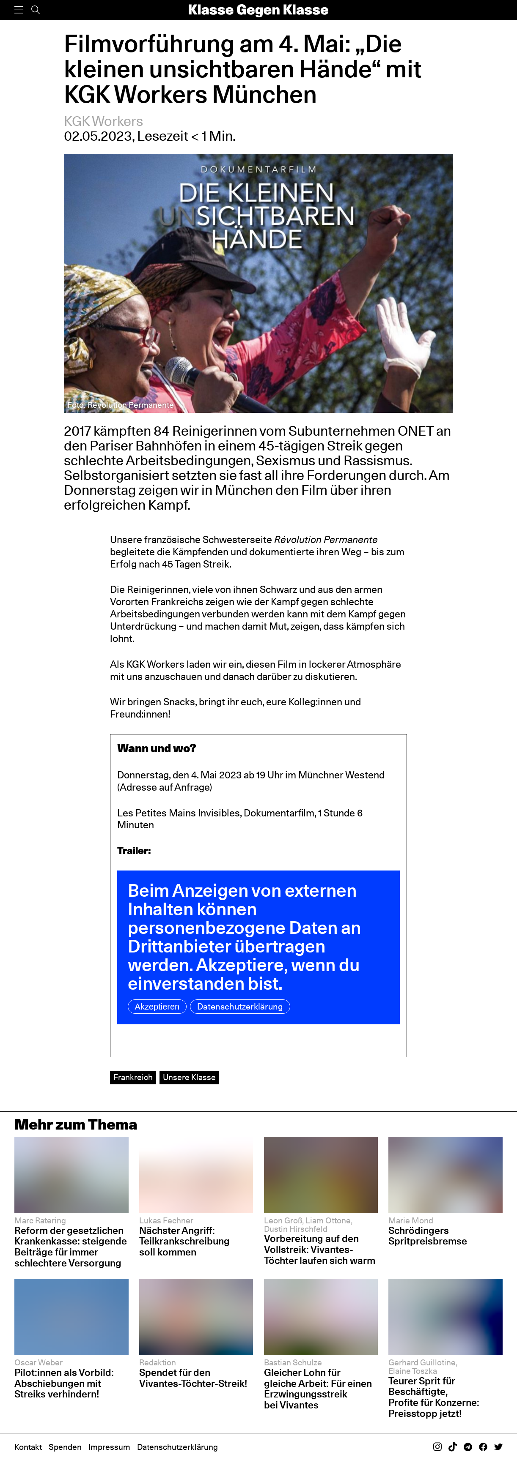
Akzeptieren (157, 1006)
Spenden (65, 1447)
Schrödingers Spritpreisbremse (427, 1235)
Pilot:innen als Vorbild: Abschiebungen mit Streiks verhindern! (64, 1383)
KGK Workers (103, 121)
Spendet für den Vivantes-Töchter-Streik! (193, 1377)
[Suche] (35, 10)
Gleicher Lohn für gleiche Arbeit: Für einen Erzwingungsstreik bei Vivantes (318, 1388)
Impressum (109, 1447)
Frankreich (133, 1077)
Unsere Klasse (189, 1077)
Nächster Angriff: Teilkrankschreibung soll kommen (184, 1241)
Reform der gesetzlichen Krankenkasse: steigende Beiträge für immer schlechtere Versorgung (70, 1246)
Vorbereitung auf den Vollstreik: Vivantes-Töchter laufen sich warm (319, 1249)
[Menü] (18, 10)
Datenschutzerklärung (240, 1007)
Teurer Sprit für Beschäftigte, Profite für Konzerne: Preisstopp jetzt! (433, 1397)
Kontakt (28, 1447)
